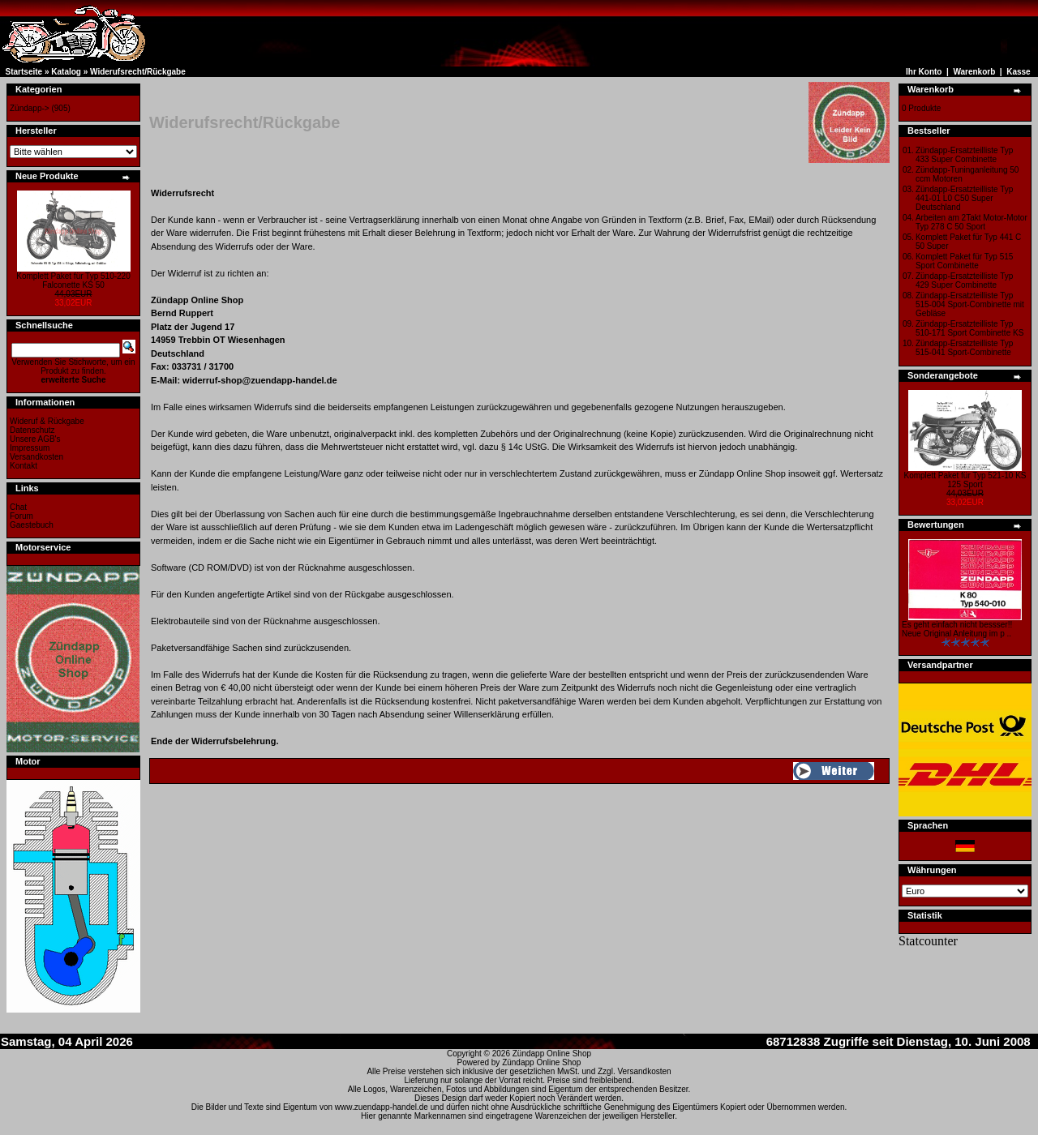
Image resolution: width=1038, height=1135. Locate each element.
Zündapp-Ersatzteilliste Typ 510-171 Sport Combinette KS (969, 328)
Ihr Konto (923, 71)
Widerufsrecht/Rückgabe (138, 71)
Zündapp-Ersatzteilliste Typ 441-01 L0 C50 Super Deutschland (964, 198)
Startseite (24, 71)
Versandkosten (36, 456)
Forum (21, 516)
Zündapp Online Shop (552, 1053)
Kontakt (23, 465)
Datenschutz (32, 430)
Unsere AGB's (35, 439)
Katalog (66, 71)
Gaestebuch (32, 524)
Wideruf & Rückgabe (47, 421)
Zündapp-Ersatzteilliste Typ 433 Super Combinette (964, 155)
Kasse (1018, 71)
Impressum (29, 447)
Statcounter (928, 941)
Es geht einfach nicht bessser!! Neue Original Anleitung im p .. (957, 629)
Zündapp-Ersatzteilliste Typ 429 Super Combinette (964, 280)
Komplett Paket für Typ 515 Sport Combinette (964, 261)
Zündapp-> (29, 108)
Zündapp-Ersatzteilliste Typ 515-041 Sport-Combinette (964, 348)
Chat (18, 507)
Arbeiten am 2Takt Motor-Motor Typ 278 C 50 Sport (971, 222)
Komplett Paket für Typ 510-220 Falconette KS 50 (73, 280)
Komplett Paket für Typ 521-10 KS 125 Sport (964, 480)
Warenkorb (974, 71)
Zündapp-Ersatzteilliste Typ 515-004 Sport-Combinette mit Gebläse (970, 304)
